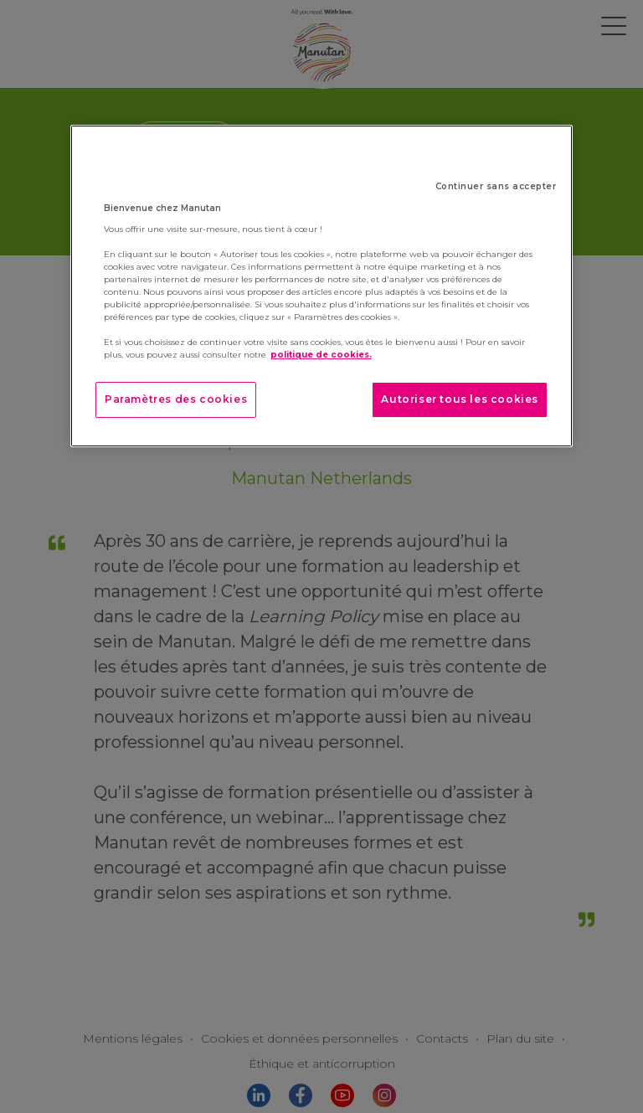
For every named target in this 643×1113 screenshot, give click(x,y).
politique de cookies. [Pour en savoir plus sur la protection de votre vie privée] (321, 354)
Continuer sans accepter (496, 186)
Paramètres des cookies (176, 399)
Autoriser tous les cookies (459, 399)
